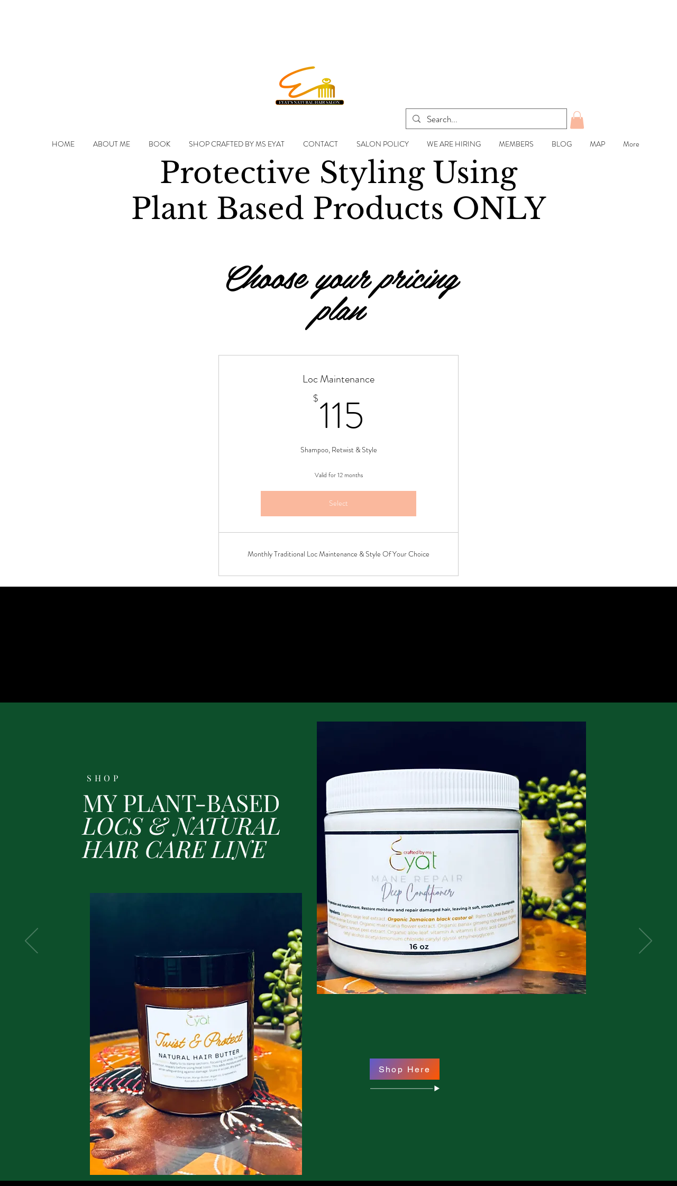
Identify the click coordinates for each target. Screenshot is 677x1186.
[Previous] (31, 941)
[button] (577, 120)
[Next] (645, 941)
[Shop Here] (405, 1069)
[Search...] (485, 119)
